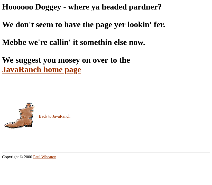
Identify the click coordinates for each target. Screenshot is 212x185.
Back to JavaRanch (54, 116)
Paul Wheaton (44, 157)
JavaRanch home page (41, 69)
